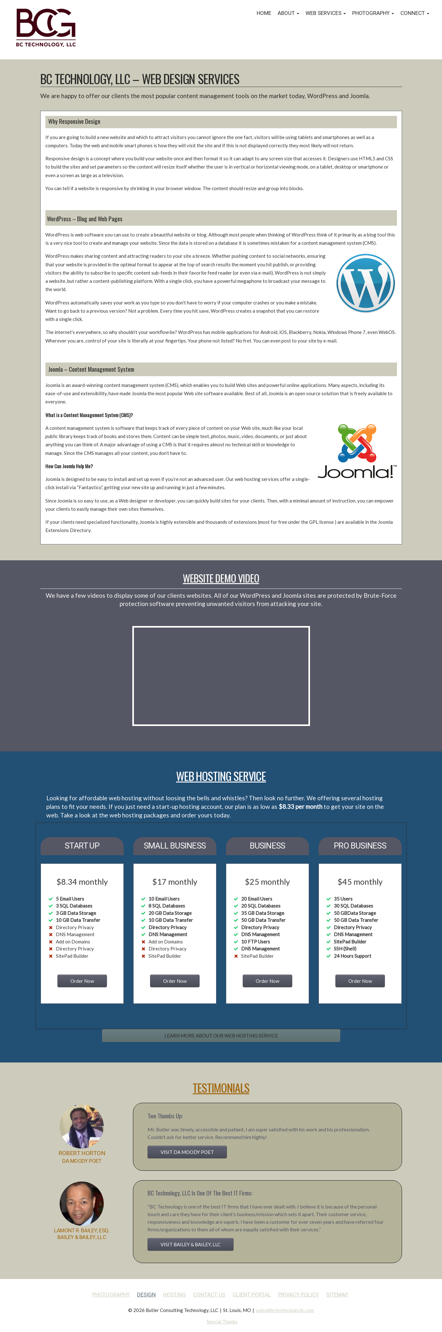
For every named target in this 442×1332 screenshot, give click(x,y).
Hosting (174, 1295)
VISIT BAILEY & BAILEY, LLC (191, 1244)
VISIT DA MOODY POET (187, 1152)
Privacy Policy (298, 1295)
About (288, 13)
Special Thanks (222, 1321)
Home (264, 13)
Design (146, 1295)
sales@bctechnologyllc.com (285, 1310)
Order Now (82, 981)
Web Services (326, 13)
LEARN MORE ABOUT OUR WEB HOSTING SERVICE (221, 1035)
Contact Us (209, 1295)
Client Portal (252, 1295)
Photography (373, 13)
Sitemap (337, 1295)
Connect (414, 13)
